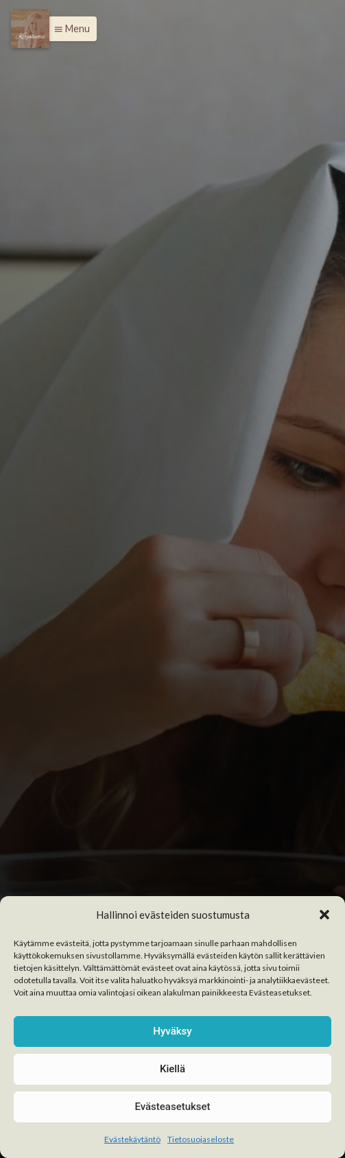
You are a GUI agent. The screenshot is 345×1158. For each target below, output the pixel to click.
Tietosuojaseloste (200, 1139)
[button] (324, 914)
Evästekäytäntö (132, 1139)
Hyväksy (172, 1031)
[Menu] (30, 29)
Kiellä (172, 1069)
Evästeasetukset (172, 1106)
